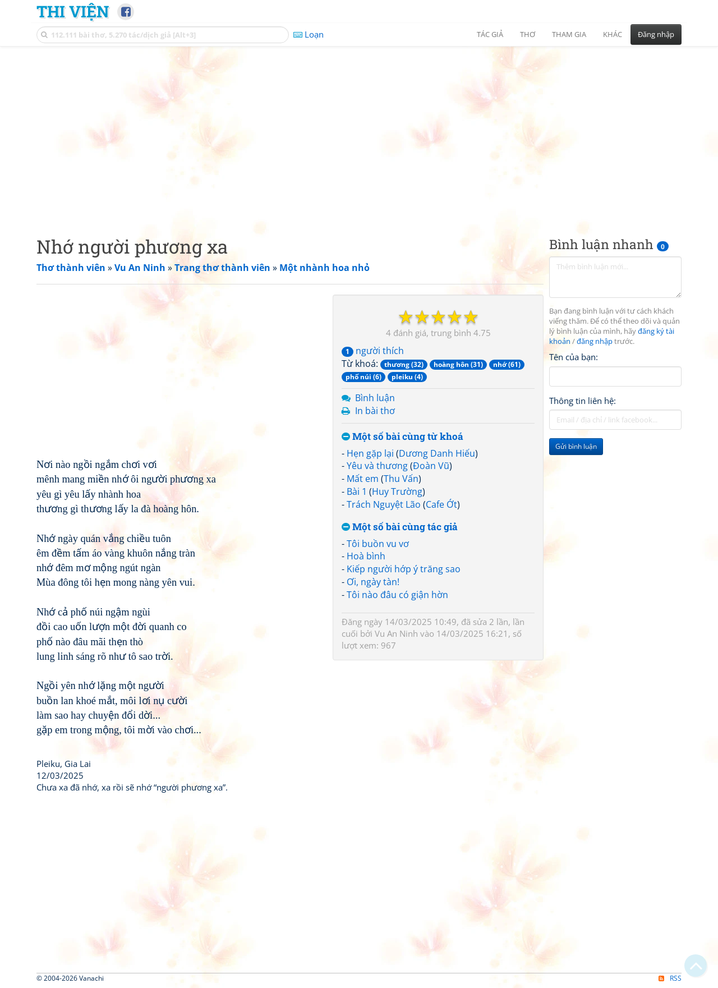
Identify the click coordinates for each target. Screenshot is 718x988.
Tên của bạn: (573, 356)
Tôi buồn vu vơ (378, 543)
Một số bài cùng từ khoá (402, 436)
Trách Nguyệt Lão (384, 504)
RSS (670, 978)
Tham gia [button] (569, 34)
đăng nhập (595, 341)
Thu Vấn (401, 478)
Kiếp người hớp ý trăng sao (404, 569)
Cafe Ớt (441, 504)
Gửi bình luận (576, 446)
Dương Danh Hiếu (437, 453)
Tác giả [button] (490, 34)
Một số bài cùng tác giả (400, 527)
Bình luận (375, 398)
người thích (373, 350)
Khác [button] (612, 34)
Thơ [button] (527, 34)
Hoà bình (366, 556)
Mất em (363, 478)
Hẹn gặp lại (370, 453)
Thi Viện (72, 11)
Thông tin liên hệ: (582, 400)
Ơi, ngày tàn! (373, 582)
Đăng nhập (656, 34)
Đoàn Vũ (431, 465)
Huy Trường (397, 491)
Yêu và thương (377, 465)
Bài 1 (357, 491)
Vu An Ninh (396, 633)
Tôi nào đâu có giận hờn (397, 595)
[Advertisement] (359, 131)
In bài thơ (375, 411)
